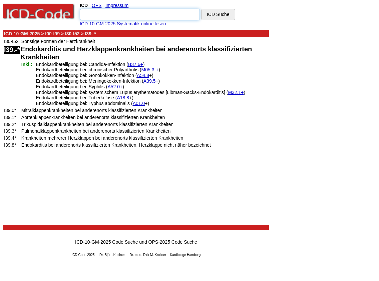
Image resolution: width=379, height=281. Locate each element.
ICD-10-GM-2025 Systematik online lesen (123, 23)
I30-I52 (72, 33)
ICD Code (79, 255)
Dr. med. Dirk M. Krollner (148, 255)
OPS (97, 5)
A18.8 (123, 97)
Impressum (116, 5)
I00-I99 (52, 33)
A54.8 (143, 75)
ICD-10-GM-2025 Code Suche (106, 242)
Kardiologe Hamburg (185, 255)
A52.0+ (114, 86)
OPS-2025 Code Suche (172, 242)
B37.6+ (135, 64)
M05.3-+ (150, 69)
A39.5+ (150, 81)
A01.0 (139, 103)
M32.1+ (236, 92)
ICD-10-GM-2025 (22, 33)
